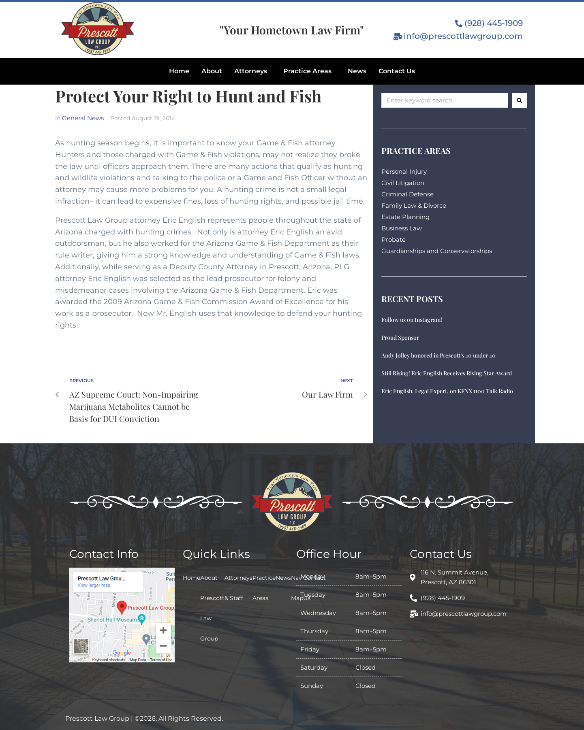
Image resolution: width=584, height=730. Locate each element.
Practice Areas (307, 71)
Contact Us (397, 71)
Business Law (401, 228)
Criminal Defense (407, 194)
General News (83, 118)
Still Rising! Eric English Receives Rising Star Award (446, 373)
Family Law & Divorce (413, 205)
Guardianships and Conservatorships (436, 251)
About (211, 71)
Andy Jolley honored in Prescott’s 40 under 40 (438, 355)
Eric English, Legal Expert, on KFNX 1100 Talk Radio (447, 391)
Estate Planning (405, 217)
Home (179, 71)
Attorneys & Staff (238, 588)
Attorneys (250, 71)
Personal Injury (404, 171)
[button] (252, 71)
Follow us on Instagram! (412, 319)
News (357, 71)
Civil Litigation (402, 183)
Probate (393, 239)
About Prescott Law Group (212, 608)
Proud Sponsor (400, 337)
